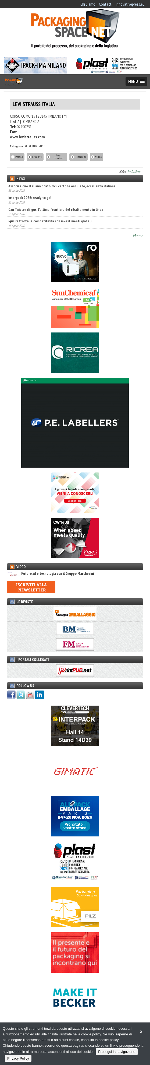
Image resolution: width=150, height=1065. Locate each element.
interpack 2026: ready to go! (29, 197)
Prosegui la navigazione (116, 1052)
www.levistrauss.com (27, 136)
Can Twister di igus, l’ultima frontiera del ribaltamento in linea (55, 209)
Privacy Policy (18, 1058)
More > (138, 235)
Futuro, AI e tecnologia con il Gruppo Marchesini (50, 574)
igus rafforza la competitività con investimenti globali (49, 221)
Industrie (133, 171)
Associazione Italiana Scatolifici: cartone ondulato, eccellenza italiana (62, 186)
